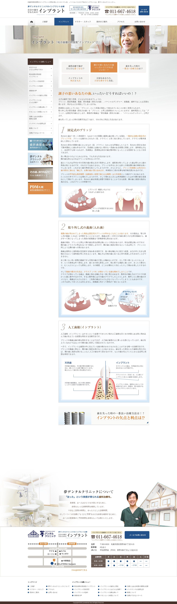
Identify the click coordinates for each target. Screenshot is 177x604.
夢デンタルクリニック (42, 534)
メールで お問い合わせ (144, 11)
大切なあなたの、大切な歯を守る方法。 (104, 79)
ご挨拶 (44, 21)
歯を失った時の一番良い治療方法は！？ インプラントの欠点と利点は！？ (103, 416)
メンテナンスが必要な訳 (37, 123)
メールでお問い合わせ (137, 535)
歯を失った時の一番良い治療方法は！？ (132, 67)
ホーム (31, 21)
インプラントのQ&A (36, 86)
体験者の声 (33, 91)
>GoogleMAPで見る (79, 570)
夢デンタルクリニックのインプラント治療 (46, 10)
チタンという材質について (38, 112)
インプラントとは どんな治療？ (35, 101)
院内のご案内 (101, 21)
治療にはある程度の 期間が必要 (36, 118)
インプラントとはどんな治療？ (111, 589)
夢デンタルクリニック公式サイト (40, 159)
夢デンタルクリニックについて (59, 586)
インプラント (63, 21)
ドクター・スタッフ (82, 21)
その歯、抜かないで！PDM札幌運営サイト (40, 173)
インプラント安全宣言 (36, 81)
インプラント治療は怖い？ (38, 107)
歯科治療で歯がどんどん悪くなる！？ (75, 67)
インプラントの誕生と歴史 (38, 95)
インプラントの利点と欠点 (75, 79)
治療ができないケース (36, 133)
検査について (33, 128)
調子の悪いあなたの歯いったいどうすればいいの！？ (104, 67)
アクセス (120, 21)
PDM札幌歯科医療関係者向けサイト (40, 188)
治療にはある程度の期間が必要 (137, 586)
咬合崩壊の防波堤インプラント (85, 586)
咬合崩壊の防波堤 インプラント (35, 75)
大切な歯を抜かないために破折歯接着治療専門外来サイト (40, 144)
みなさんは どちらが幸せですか (36, 68)
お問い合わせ (139, 21)
